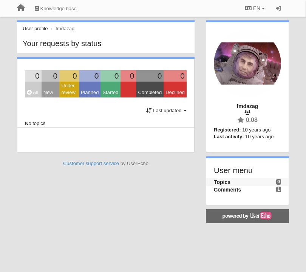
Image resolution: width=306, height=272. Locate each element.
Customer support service (91, 163)
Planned (90, 92)
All (32, 92)
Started (110, 92)
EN (255, 8)
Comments (227, 190)
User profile (35, 28)
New (48, 92)
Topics (222, 182)
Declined (175, 92)
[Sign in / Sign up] (278, 8)
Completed (150, 92)
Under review (68, 89)
